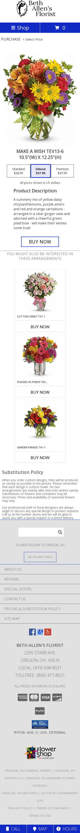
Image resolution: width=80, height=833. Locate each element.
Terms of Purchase (53, 808)
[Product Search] (41, 532)
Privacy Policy (21, 808)
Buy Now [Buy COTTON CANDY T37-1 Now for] (40, 327)
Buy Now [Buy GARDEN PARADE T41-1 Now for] (40, 457)
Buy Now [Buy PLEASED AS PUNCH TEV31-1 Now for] (40, 392)
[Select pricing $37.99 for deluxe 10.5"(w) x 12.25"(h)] (40, 171)
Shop (20, 27)
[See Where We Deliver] (40, 557)
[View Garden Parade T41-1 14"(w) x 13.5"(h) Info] (40, 423)
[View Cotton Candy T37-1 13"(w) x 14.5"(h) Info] (40, 292)
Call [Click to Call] (13, 829)
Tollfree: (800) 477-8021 (40, 675)
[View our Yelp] (47, 634)
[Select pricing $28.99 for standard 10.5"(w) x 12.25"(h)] (18, 171)
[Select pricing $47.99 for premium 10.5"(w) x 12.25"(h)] (62, 171)
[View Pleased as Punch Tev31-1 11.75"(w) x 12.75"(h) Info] (40, 357)
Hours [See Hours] (66, 829)
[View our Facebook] (32, 634)
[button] (40, 724)
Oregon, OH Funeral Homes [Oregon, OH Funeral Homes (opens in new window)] (28, 771)
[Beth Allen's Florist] (40, 16)
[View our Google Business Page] (40, 634)
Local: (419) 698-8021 (40, 668)
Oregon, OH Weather (19, 793)
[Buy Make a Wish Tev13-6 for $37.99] (40, 242)
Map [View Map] (40, 829)
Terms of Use (40, 816)
